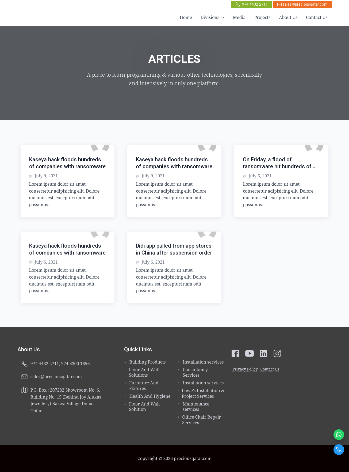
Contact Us (316, 17)
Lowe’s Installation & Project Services (203, 393)
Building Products (147, 362)
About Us (288, 17)
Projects (262, 17)
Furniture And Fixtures (144, 385)
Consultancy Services (195, 372)
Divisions (210, 17)
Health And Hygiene (150, 396)
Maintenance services (196, 406)
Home (186, 17)
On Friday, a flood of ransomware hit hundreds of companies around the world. (278, 166)
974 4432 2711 (252, 4)
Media (239, 17)
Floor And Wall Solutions (144, 372)
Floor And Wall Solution (144, 406)
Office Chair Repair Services (201, 420)
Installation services (203, 362)
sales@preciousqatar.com (302, 4)
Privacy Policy (245, 369)
